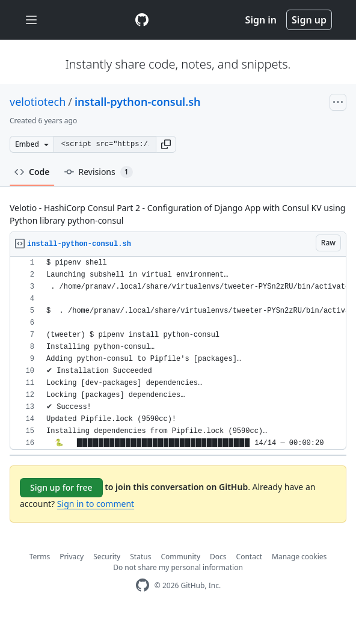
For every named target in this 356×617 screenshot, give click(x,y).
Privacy (72, 556)
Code (32, 171)
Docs (218, 556)
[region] (178, 353)
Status (140, 556)
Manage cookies (299, 556)
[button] (166, 144)
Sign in (261, 19)
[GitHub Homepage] (142, 585)
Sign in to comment (95, 503)
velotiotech (38, 101)
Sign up (309, 19)
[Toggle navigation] (31, 20)
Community (180, 556)
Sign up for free (61, 487)
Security (106, 556)
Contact (249, 556)
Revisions (98, 172)
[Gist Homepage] (142, 20)
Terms (40, 556)
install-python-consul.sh (138, 101)
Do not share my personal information (178, 567)
